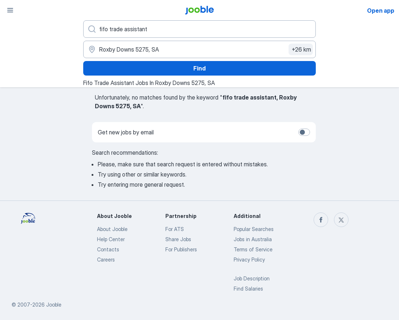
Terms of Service (253, 249)
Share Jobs (178, 239)
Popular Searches (254, 229)
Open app (380, 10)
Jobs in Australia (253, 239)
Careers (106, 259)
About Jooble (112, 229)
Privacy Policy (249, 259)
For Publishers (181, 249)
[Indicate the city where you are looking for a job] (199, 49)
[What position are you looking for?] (199, 29)
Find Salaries (248, 288)
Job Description (252, 278)
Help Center (111, 239)
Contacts (108, 249)
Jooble (53, 304)
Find (199, 68)
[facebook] (321, 219)
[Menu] (10, 10)
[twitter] (341, 219)
